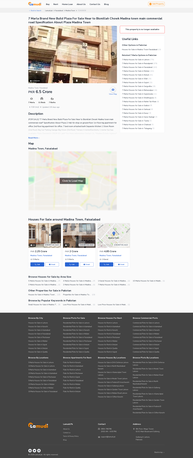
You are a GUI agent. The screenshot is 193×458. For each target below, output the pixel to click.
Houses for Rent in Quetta (107, 348)
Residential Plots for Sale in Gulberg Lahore (146, 389)
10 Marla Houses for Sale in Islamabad (42, 373)
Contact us (67, 433)
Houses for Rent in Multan (107, 341)
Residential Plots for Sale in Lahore (76, 323)
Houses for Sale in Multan (38, 341)
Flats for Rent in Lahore (72, 370)
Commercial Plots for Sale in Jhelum (146, 345)
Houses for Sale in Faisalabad (39, 334)
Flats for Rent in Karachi (72, 363)
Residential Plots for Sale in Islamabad (77, 327)
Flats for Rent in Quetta (71, 388)
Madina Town (72, 10)
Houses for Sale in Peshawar (39, 338)
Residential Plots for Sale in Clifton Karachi (149, 413)
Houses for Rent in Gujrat (107, 352)
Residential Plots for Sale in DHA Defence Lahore (148, 364)
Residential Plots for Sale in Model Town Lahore (148, 370)
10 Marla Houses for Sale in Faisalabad (42, 392)
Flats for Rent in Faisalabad (73, 381)
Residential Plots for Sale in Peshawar (77, 341)
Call (37, 264)
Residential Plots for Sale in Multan (76, 334)
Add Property (156, 4)
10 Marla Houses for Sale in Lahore (41, 366)
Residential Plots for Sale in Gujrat (76, 348)
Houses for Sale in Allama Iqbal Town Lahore (112, 374)
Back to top (159, 453)
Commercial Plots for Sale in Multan (146, 334)
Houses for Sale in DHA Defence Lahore (113, 363)
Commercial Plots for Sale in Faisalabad (147, 338)
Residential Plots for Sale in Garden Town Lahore (148, 401)
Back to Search (36, 10)
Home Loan (67, 4)
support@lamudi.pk (108, 437)
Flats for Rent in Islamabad (73, 366)
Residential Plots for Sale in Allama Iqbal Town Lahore (148, 395)
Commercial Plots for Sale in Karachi (146, 330)
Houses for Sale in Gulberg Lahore (111, 386)
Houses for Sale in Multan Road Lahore (112, 393)
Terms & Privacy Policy (71, 436)
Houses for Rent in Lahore (108, 323)
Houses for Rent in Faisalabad (109, 334)
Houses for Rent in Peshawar (109, 338)
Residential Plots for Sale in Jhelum (76, 345)
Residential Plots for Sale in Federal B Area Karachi (147, 408)
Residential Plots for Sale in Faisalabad (77, 338)
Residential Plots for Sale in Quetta (76, 352)
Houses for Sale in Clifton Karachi (110, 397)
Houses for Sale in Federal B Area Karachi (113, 382)
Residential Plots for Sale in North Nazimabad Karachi (145, 383)
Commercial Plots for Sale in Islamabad (147, 327)
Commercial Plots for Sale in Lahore (146, 323)
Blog (106, 4)
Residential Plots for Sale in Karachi (76, 330)
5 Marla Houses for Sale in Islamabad (42, 370)
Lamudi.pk (50, 10)
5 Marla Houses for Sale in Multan (40, 388)
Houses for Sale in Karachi (38, 327)
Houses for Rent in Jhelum (108, 345)
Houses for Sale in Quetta (38, 352)
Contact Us (95, 4)
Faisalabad (60, 10)
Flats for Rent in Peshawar (73, 373)
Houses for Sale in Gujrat (37, 345)
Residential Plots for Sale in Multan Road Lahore (148, 376)
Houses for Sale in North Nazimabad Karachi (111, 367)
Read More (34, 138)
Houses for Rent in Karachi (108, 330)
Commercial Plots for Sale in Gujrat (146, 348)
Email (52, 264)
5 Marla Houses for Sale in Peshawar (42, 377)
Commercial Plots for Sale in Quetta (146, 352)
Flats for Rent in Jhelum (71, 392)
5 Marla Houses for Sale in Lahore (41, 363)
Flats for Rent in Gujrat (71, 377)
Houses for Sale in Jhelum (38, 348)
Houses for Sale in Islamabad (39, 330)
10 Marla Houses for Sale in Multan (41, 384)
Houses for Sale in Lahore (38, 323)
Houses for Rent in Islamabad (109, 327)
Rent (55, 4)
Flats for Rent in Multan (71, 384)
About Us (81, 4)
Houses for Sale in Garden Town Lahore (113, 390)
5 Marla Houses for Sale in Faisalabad (42, 381)
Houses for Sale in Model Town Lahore (112, 379)
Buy (47, 4)
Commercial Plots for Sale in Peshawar (147, 341)
